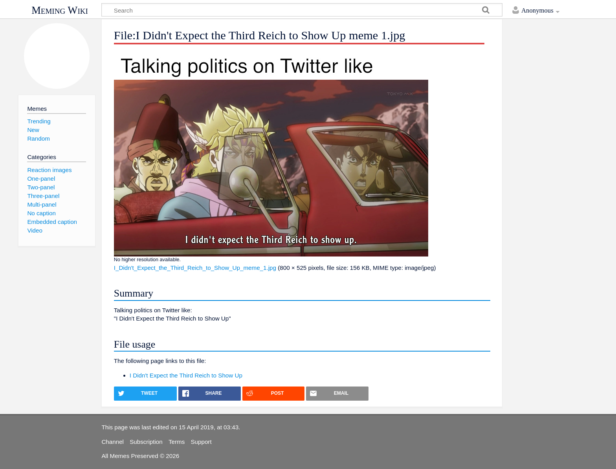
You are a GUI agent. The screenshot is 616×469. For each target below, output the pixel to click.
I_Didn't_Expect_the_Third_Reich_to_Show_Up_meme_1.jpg (195, 267)
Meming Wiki (59, 10)
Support (201, 441)
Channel (112, 441)
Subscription (146, 441)
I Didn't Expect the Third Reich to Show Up (186, 375)
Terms (177, 441)
